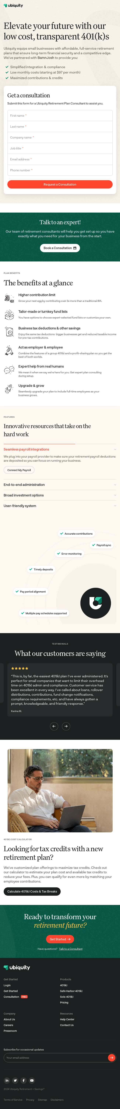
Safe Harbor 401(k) (71, 991)
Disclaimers (57, 1099)
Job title (16, 148)
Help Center (67, 1019)
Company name (22, 137)
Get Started (11, 991)
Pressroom (10, 1030)
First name (18, 115)
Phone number (21, 170)
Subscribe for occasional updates (24, 1049)
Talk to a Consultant (71, 948)
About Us (9, 1019)
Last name (18, 126)
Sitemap (42, 1099)
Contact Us (67, 1025)
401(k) (63, 985)
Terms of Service (13, 1099)
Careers (8, 1025)
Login (7, 985)
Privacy (30, 1099)
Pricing (64, 1002)
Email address (21, 159)
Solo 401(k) (66, 996)
